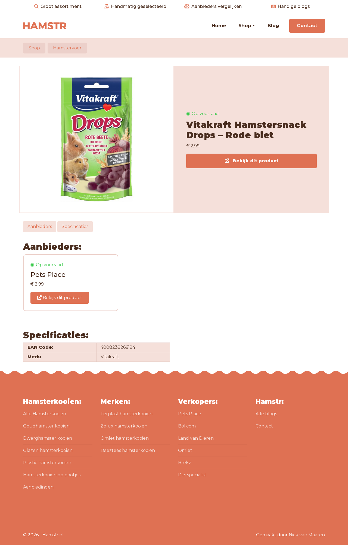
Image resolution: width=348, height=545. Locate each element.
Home (219, 25)
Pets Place (189, 413)
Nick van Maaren (307, 534)
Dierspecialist (192, 474)
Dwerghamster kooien (47, 438)
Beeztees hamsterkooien (128, 450)
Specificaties (75, 226)
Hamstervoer (67, 47)
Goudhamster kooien (46, 426)
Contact (307, 25)
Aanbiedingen (38, 487)
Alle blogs (266, 413)
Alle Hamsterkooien (44, 413)
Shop (244, 25)
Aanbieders (39, 226)
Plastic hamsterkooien (47, 462)
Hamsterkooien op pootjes (51, 474)
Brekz (184, 462)
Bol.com (187, 426)
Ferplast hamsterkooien (127, 413)
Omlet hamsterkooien (125, 438)
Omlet (185, 450)
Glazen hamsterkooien (48, 450)
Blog (273, 25)
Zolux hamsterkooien (124, 426)
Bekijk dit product (251, 160)
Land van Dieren (196, 438)
